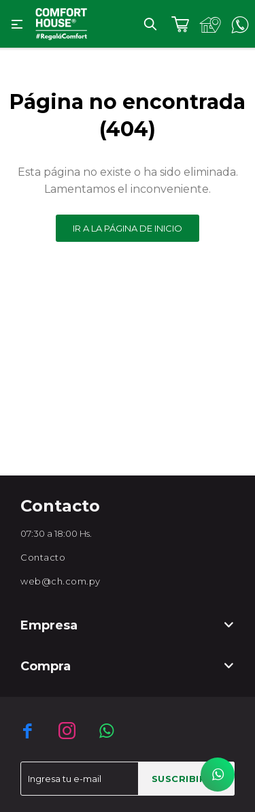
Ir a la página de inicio (127, 228)
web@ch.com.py (60, 581)
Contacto (42, 557)
